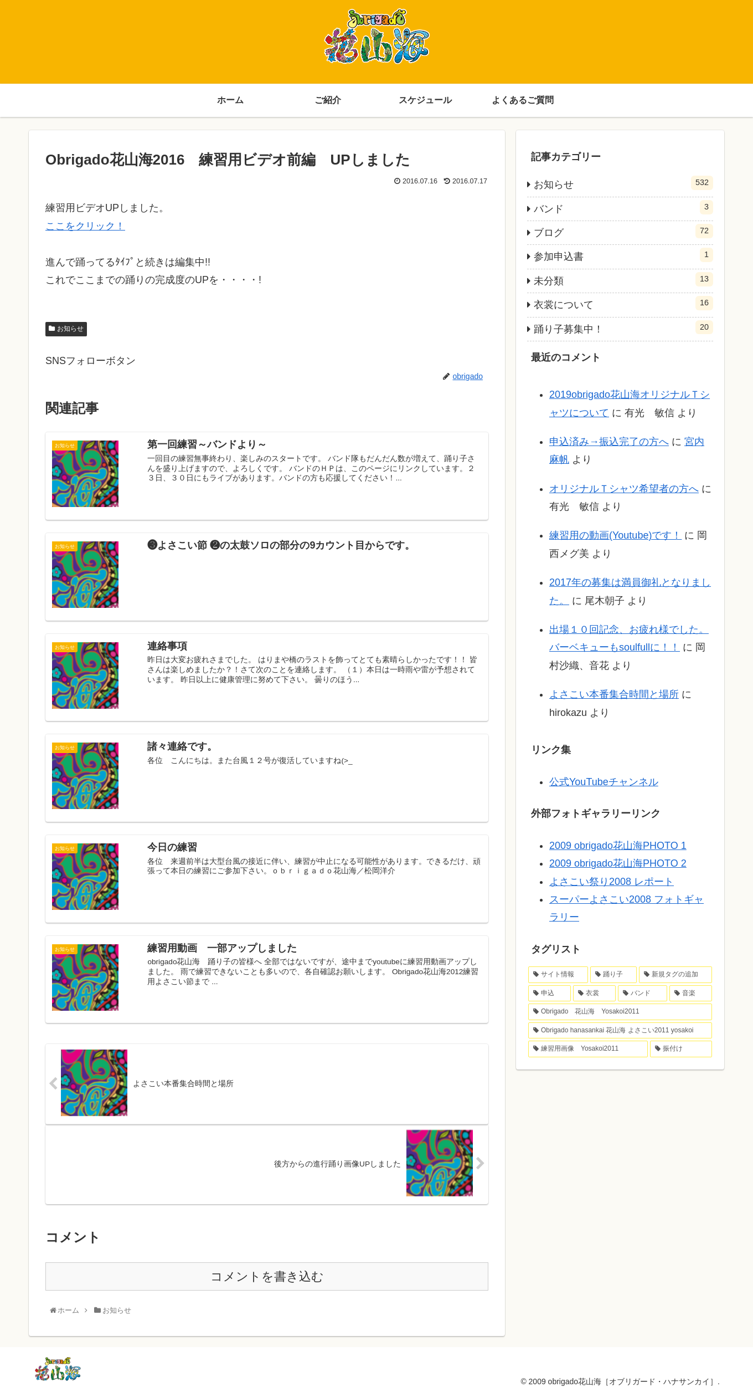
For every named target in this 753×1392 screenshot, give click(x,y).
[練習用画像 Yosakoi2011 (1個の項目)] (588, 1049)
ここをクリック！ (85, 226)
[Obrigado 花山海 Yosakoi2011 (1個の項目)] (620, 1012)
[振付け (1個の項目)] (681, 1049)
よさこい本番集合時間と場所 (614, 694)
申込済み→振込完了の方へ (609, 441)
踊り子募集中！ (623, 327)
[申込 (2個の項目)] (549, 993)
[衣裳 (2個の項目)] (594, 993)
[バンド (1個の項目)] (642, 993)
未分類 (623, 279)
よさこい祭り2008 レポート (611, 881)
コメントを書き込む (267, 1275)
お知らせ (70, 328)
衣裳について (623, 303)
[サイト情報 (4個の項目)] (558, 974)
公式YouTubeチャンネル (603, 781)
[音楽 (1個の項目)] (690, 993)
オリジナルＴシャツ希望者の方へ (624, 488)
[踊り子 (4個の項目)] (613, 974)
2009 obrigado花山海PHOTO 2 (618, 863)
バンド (623, 207)
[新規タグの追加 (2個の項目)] (675, 974)
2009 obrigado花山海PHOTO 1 (618, 845)
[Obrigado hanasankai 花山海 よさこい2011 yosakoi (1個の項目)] (620, 1030)
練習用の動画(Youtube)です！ (615, 535)
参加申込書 (623, 255)
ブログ (623, 231)
